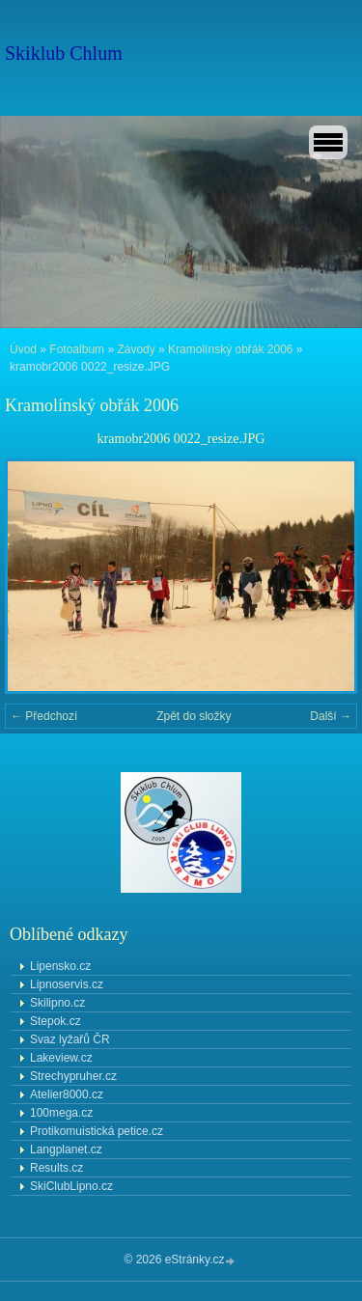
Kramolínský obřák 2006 (230, 349)
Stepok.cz (55, 1021)
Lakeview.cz (61, 1058)
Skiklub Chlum (64, 53)
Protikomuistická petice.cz (96, 1131)
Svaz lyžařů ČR (70, 1039)
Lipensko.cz (60, 966)
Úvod (23, 349)
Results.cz (56, 1168)
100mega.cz (61, 1113)
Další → (330, 716)
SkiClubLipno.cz (71, 1186)
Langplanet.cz (66, 1149)
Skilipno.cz (57, 1003)
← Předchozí (44, 716)
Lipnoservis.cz (66, 984)
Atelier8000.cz (66, 1094)
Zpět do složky (193, 716)
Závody (135, 349)
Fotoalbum (76, 349)
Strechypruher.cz (73, 1076)
